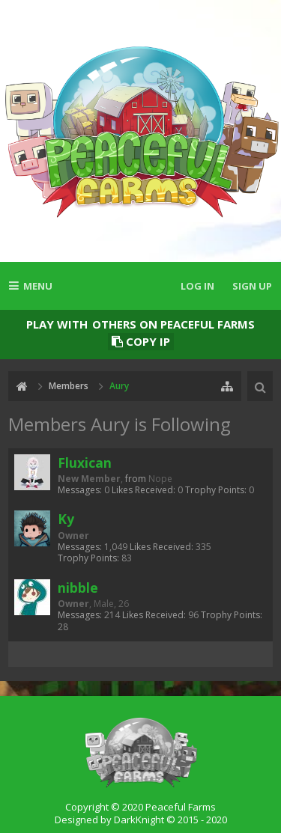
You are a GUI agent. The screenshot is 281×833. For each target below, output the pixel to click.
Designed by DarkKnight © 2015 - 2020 (141, 819)
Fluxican (85, 463)
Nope (160, 478)
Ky (66, 519)
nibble (78, 587)
